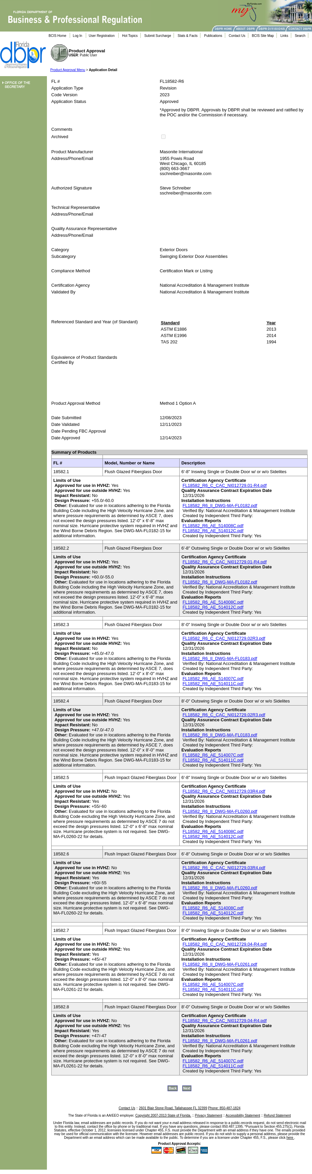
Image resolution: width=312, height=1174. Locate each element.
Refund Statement (277, 1115)
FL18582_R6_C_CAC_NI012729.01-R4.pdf (225, 485)
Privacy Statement (208, 1115)
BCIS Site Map (263, 36)
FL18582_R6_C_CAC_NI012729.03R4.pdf (224, 791)
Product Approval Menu (67, 70)
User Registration (102, 36)
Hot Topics (130, 36)
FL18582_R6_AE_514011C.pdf (213, 683)
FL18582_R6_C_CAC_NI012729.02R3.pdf (224, 638)
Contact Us (237, 36)
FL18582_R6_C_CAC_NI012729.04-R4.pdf (225, 944)
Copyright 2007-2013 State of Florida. (163, 1115)
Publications (213, 36)
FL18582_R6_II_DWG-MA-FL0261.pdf (220, 964)
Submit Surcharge (157, 36)
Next (187, 1088)
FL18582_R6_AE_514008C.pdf (213, 525)
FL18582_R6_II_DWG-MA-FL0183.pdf (220, 658)
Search (300, 36)
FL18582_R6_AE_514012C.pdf (213, 530)
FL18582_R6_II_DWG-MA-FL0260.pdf (220, 811)
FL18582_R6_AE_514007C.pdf (213, 678)
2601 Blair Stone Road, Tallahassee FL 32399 (173, 1108)
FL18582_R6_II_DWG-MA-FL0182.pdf (220, 505)
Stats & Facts (187, 36)
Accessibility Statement (243, 1115)
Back (173, 1088)
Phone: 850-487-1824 (224, 1108)
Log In (77, 36)
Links (284, 36)
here (290, 1137)
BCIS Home (57, 36)
